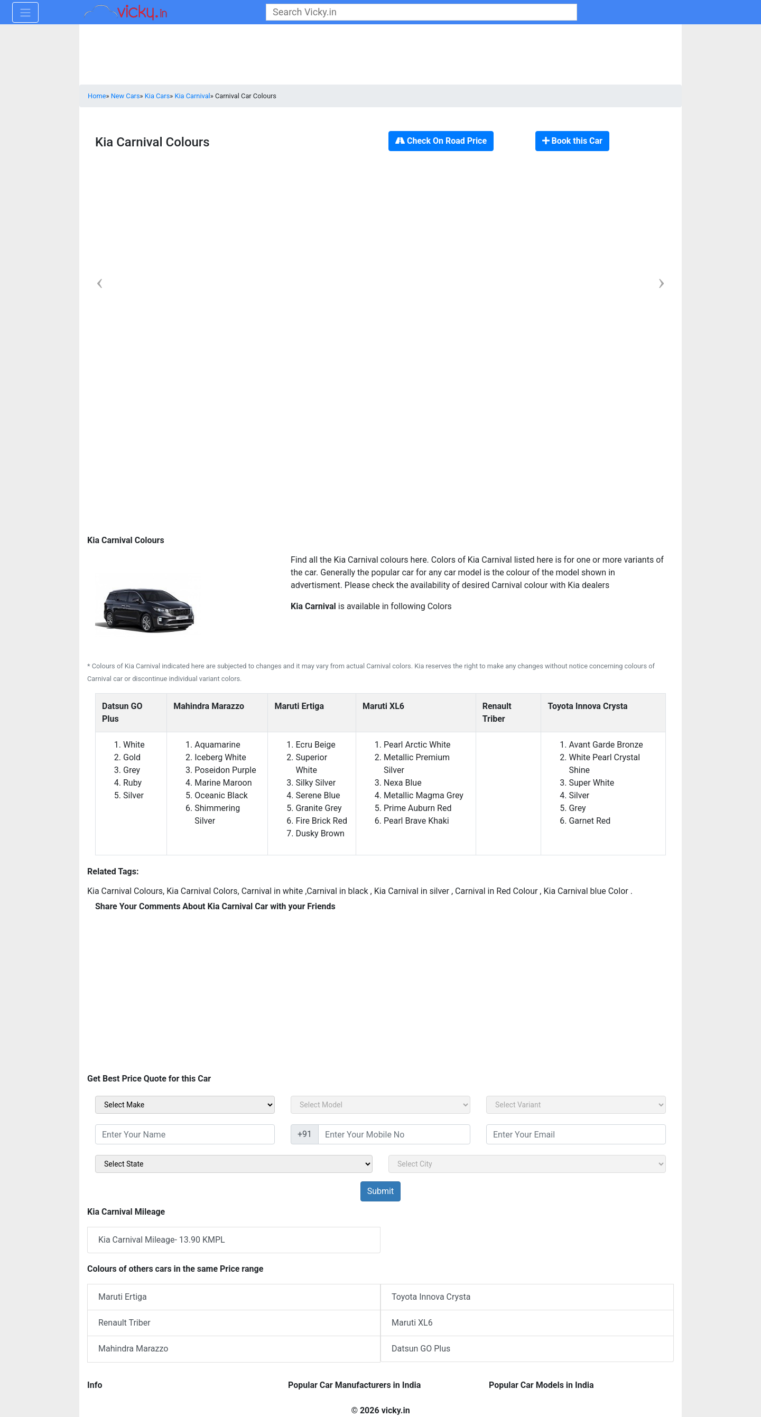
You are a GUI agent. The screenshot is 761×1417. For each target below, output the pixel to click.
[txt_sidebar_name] (185, 1134)
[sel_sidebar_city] (527, 1164)
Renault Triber (124, 1323)
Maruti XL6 (412, 1323)
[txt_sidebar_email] (576, 1134)
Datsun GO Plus (421, 1349)
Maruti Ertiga (122, 1297)
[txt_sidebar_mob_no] (394, 1134)
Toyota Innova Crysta (431, 1297)
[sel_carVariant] (576, 1105)
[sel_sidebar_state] (234, 1164)
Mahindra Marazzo (133, 1349)
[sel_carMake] (185, 1105)
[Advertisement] (380, 463)
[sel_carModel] (380, 1105)
